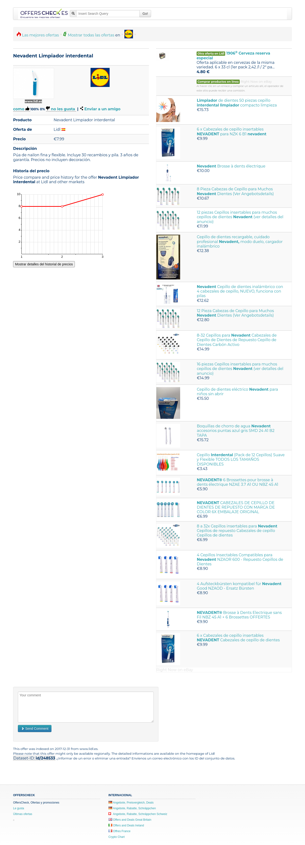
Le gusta (18, 808)
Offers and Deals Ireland (126, 825)
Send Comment (34, 728)
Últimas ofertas (22, 814)
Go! (145, 13)
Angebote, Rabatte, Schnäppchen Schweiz (137, 814)
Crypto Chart (116, 837)
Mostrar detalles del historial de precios (44, 264)
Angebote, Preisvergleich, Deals (130, 802)
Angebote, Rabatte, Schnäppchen (132, 808)
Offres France (119, 831)
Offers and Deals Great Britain (129, 819)
